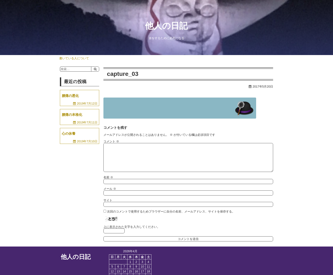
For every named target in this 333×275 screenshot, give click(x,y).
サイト (107, 200)
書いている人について (74, 58)
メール (109, 188)
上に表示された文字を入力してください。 (131, 226)
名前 (108, 177)
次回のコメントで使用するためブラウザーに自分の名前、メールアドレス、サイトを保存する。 (171, 211)
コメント (111, 141)
